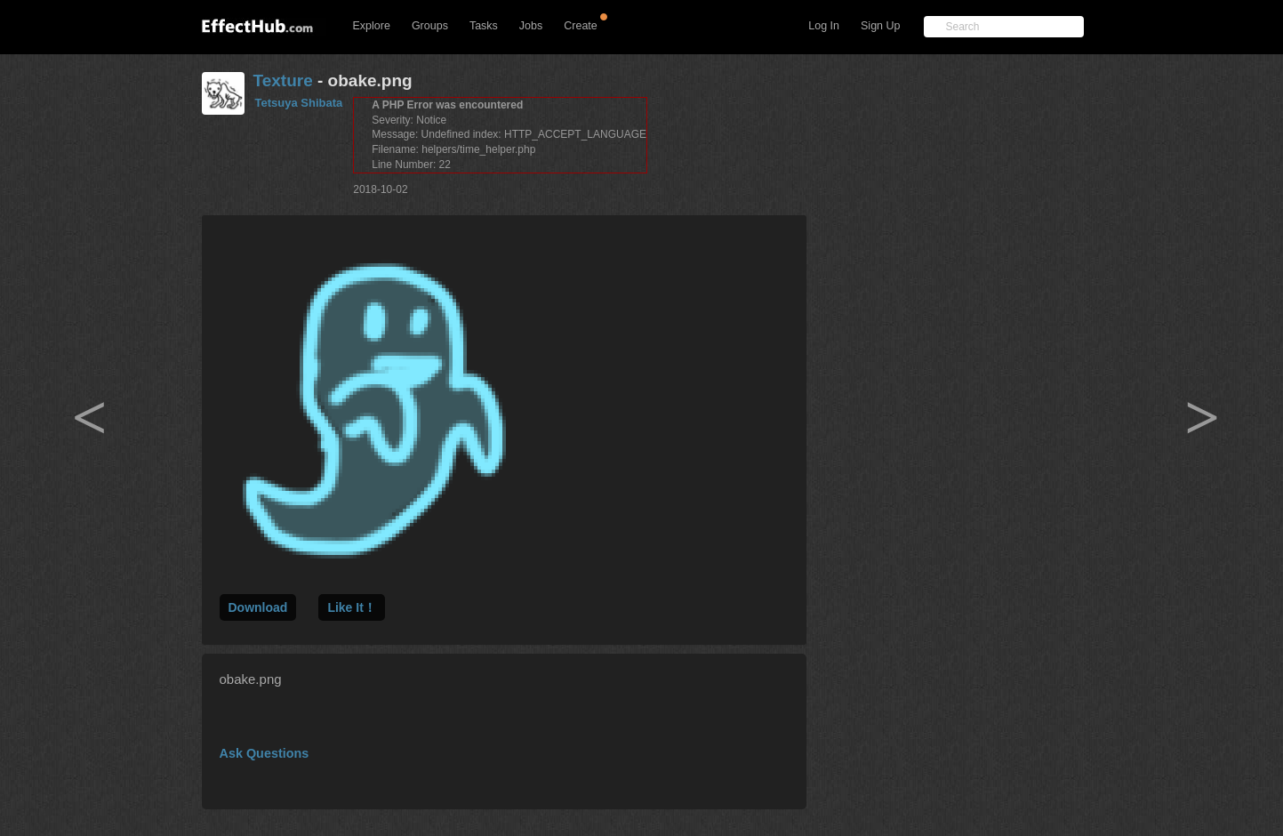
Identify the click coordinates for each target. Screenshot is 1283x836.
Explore (371, 26)
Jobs (530, 26)
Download (258, 607)
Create (580, 26)
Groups (430, 26)
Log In (823, 26)
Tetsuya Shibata (299, 102)
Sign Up (880, 26)
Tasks (483, 26)
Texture (283, 80)
